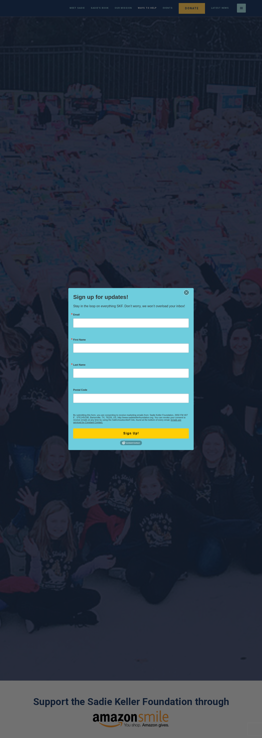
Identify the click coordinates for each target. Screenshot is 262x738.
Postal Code (80, 390)
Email (76, 314)
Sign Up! (131, 433)
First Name (79, 340)
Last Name (79, 365)
